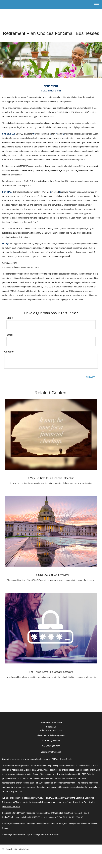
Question (9, 351)
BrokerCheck (65, 759)
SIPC (38, 817)
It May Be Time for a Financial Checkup (51, 478)
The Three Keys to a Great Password (51, 671)
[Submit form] (90, 377)
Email (9, 335)
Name (9, 318)
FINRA (32, 817)
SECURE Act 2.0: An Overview (51, 574)
